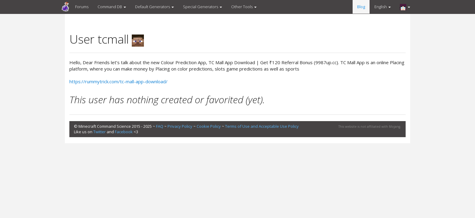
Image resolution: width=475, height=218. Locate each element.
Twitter (99, 131)
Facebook (124, 131)
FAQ (159, 126)
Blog (361, 6)
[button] (405, 7)
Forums (81, 6)
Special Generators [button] (202, 6)
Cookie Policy (209, 126)
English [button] (382, 6)
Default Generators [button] (154, 6)
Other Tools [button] (244, 6)
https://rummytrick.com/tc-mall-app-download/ (118, 81)
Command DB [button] (112, 6)
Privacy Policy (180, 126)
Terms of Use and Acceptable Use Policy (262, 126)
